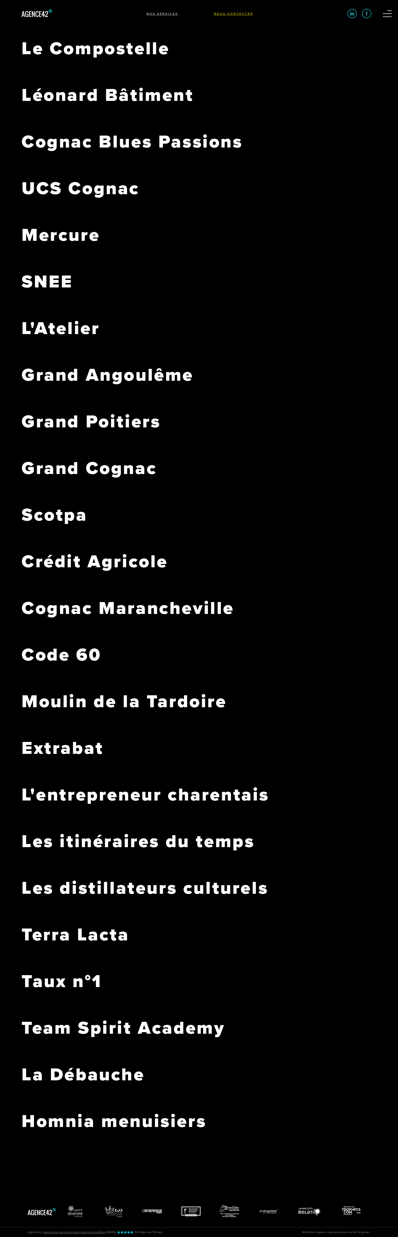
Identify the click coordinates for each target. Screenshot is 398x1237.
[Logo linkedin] (352, 13)
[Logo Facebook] (366, 13)
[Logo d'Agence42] (37, 15)
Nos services (162, 13)
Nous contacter (233, 13)
